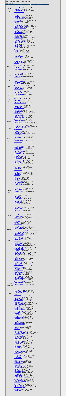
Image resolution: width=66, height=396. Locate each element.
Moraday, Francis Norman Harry (20, 41)
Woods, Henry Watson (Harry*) (19, 387)
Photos (32, 4)
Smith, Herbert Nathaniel (18, 278)
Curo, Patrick (16, 195)
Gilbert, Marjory (17, 328)
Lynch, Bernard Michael (18, 38)
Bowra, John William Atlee (19, 94)
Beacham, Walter (17, 210)
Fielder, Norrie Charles (18, 57)
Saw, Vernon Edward (18, 200)
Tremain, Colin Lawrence (18, 166)
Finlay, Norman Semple (18, 253)
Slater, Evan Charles (18, 7)
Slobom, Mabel (17, 370)
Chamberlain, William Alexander (20, 20)
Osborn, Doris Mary (17, 360)
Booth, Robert (16, 9)
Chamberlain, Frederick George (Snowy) (21, 123)
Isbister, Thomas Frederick (19, 266)
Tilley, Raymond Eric (18, 98)
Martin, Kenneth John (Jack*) (19, 355)
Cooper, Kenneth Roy (18, 316)
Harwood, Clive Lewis (18, 32)
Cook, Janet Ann (17, 312)
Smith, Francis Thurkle (18, 208)
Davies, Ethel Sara (17, 130)
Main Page (9, 4)
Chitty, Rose (16, 223)
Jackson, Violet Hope (18, 124)
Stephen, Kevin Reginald (18, 181)
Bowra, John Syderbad (18, 301)
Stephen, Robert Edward (18, 182)
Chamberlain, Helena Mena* (19, 310)
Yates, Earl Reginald (17, 168)
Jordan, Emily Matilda (18, 113)
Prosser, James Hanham (18, 363)
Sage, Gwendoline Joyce (18, 43)
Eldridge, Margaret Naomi (18, 89)
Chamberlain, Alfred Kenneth (19, 17)
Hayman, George (17, 330)
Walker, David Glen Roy (18, 379)
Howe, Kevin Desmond (18, 343)
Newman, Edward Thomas (19, 272)
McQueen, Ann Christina (18, 270)
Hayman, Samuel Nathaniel (19, 151)
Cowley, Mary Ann (17, 250)
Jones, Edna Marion (17, 90)
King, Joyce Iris (17, 349)
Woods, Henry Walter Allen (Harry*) (20, 386)
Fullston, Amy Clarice (18, 27)
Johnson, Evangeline (18, 36)
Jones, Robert (16, 345)
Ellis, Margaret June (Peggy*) (19, 324)
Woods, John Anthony (18, 92)
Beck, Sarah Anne (17, 298)
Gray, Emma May (17, 329)
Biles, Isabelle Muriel (18, 102)
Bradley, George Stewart (18, 304)
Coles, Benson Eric (17, 82)
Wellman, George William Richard (20, 381)
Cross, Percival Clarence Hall (19, 10)
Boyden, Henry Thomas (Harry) (19, 81)
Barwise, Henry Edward (18, 297)
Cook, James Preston (18, 22)
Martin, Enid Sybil (17, 91)
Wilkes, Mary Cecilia (17, 239)
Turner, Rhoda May (17, 202)
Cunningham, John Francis (19, 205)
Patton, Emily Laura (17, 274)
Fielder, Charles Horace (18, 56)
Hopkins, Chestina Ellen (18, 83)
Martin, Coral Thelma (18, 354)
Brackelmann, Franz (17, 246)
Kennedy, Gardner (17, 154)
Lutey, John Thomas (18, 268)
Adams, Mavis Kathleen (18, 15)
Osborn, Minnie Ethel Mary (19, 361)
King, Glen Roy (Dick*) (18, 347)
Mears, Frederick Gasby (18, 40)
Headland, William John (18, 235)
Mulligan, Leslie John (18, 115)
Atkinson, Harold (17, 296)
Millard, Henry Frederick (18, 114)
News (34, 4)
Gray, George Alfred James (19, 255)
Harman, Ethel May (17, 74)
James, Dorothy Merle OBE (19, 267)
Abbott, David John (17, 87)
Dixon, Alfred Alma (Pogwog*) (19, 25)
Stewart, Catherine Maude (18, 279)
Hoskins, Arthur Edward (18, 341)
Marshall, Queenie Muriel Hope (19, 292)
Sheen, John (16, 368)
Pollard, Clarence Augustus (19, 62)
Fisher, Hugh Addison (18, 131)
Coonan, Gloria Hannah (18, 248)
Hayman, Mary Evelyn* (18, 59)
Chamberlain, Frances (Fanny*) (19, 146)
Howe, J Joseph (17, 196)
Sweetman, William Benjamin (19, 377)
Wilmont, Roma (17, 383)
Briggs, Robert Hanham (18, 188)
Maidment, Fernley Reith (18, 76)
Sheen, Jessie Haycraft (18, 118)
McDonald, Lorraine (17, 269)
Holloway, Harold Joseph (18, 207)
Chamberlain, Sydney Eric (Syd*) (20, 247)
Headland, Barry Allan (18, 228)
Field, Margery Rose (17, 107)
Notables (26, 4)
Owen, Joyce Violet (17, 273)
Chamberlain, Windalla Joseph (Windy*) (21, 230)
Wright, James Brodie (18, 389)
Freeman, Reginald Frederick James (20, 26)
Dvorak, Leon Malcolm (18, 106)
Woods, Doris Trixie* (18, 162)
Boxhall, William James (18, 245)
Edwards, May (16, 226)
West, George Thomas (18, 382)
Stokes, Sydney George (18, 374)
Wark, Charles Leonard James (19, 64)
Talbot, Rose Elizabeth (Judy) (19, 165)
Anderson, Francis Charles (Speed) (20, 122)
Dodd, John (16, 171)
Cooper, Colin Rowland (18, 314)
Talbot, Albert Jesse (17, 67)
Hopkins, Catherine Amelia (19, 340)
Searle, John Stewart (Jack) (19, 219)
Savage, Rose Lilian (17, 365)
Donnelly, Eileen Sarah (18, 105)
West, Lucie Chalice (17, 161)
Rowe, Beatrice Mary (18, 158)
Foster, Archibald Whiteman (19, 108)
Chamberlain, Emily (17, 307)
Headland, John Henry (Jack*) (19, 34)
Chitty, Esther (16, 222)
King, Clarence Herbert (18, 346)
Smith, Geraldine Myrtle (18, 277)
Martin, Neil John (17, 356)
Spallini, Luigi (16, 63)
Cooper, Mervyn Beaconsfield (19, 317)
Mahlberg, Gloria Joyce (18, 214)
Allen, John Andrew (17, 241)
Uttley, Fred (16, 50)
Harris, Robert (16, 30)
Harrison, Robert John (18, 31)
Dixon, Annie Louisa (17, 149)
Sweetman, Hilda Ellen (18, 376)
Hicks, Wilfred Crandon (18, 262)
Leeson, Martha (17, 79)
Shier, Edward (16, 369)
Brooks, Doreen (17, 193)
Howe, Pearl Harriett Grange (19, 153)
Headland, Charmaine (18, 258)
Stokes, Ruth (16, 183)
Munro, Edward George (18, 271)
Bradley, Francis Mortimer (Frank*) (20, 303)
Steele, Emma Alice (17, 372)
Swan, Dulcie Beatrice (18, 201)
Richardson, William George (19, 117)
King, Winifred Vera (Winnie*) (19, 351)
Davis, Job (16, 55)
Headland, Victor (17, 261)
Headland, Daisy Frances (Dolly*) (20, 232)
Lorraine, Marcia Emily (18, 174)
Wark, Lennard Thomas (18, 380)
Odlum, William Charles (18, 61)
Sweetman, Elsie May (18, 375)
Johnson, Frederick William (19, 133)
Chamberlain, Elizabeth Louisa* (19, 306)
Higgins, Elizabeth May (18, 263)
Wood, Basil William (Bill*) (19, 384)
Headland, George (17, 334)
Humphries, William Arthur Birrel (20, 291)
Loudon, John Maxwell (18, 136)
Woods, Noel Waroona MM (19, 163)
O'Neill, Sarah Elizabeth (18, 359)
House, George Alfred (18, 111)
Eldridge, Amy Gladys (18, 322)
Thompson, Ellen (17, 49)
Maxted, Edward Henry (18, 358)
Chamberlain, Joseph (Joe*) (19, 18)
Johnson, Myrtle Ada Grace (19, 37)
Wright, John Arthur (17, 390)
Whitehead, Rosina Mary (18, 189)
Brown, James (16, 16)
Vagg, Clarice (16, 51)
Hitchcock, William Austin (18, 191)
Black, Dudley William (18, 88)
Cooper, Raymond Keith (18, 318)
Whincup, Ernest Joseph (18, 120)
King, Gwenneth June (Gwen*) (19, 348)
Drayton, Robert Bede (18, 218)
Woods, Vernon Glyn (18, 203)
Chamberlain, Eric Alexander (19, 308)
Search (39, 4)
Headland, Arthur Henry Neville (19, 33)
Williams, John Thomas (18, 282)
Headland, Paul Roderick (18, 259)
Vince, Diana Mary (17, 237)
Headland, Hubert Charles (18, 233)
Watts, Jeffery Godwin (18, 167)
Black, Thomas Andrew (18, 300)
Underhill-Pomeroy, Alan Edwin (19, 160)
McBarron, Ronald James (18, 155)
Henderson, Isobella (17, 338)
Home (6, 4)
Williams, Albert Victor (18, 52)
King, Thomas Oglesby (18, 350)
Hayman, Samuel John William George (21, 332)
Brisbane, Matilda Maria (18, 216)
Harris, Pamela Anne (18, 256)
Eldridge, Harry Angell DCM (19, 323)
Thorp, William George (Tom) (19, 85)
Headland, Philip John (18, 290)
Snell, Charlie (16, 47)
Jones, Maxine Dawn (18, 172)
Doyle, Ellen (16, 321)
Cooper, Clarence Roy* (18, 313)
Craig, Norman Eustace (18, 104)
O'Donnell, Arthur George (18, 42)
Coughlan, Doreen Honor (18, 24)
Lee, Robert (16, 353)
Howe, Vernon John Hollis (18, 197)
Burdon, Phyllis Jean (18, 217)
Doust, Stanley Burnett (18, 96)
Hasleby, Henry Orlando (18, 257)
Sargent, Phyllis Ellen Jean (19, 276)
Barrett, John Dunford (18, 142)
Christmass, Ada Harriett (18, 147)
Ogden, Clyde (16, 157)
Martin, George (17, 77)
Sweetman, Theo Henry (18, 184)
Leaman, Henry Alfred (18, 134)
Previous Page (43, 4)
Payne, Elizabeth (17, 176)
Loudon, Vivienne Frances (19, 60)
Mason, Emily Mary (17, 357)
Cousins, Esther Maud (18, 170)
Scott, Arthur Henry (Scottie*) (19, 366)
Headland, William (17, 337)
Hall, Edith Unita (17, 231)
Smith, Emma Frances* (18, 46)
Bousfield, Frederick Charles (19, 244)
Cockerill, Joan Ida (17, 21)
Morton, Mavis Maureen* (18, 140)
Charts (29, 4)
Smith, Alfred (16, 44)
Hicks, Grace (16, 35)
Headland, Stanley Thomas (19, 234)
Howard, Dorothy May (18, 342)
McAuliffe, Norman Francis (19, 39)
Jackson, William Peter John (19, 112)
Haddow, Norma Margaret (18, 58)
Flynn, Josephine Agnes (18, 326)
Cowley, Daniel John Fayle (19, 249)
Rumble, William (17, 177)
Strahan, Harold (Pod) (18, 224)
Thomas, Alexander (17, 100)
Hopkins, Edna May (17, 109)
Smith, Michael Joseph (18, 137)
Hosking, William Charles (18, 265)
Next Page (47, 4)
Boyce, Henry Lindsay (18, 129)
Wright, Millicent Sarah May (19, 65)
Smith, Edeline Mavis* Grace (19, 45)
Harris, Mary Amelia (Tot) (18, 29)
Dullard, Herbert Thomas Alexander (20, 252)
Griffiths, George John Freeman (20, 28)
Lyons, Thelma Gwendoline (19, 125)
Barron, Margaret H (17, 242)
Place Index (22, 4)
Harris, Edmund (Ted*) (18, 132)
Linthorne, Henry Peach (18, 173)
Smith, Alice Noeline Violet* (19, 371)
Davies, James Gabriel (18, 319)
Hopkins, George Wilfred (18, 110)
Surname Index (14, 4)
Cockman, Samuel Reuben (19, 73)
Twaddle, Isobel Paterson (18, 119)
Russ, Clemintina (17, 178)
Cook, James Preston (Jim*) (19, 23)
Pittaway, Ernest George (18, 116)
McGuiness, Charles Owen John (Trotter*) (21, 126)
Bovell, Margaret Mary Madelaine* (20, 103)
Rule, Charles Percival (18, 236)
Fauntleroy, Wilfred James (19, 227)
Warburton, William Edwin (19, 238)
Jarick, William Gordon (18, 198)
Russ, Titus (16, 179)
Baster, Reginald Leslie (18, 243)
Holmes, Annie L (17, 264)
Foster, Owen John (17, 327)
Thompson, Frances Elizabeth (19, 281)
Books (37, 4)
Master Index (18, 4)
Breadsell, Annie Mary (18, 305)
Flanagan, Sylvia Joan (18, 325)
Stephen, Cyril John (17, 180)
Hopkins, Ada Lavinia (18, 152)
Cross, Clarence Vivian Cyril (19, 12)
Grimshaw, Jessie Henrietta (19, 69)
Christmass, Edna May (18, 148)
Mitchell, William (17, 175)
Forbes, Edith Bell (17, 254)
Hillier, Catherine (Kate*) (18, 339)
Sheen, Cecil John (17, 367)
